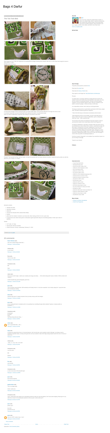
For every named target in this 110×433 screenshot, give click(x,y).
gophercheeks (11, 384)
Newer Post (6, 424)
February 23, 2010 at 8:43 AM (14, 418)
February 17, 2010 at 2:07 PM (14, 326)
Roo (8, 361)
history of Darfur (82, 90)
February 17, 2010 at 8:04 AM (14, 244)
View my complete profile (77, 26)
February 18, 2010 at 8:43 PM (14, 411)
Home (36, 424)
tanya (9, 294)
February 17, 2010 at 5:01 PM (14, 336)
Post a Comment (9, 421)
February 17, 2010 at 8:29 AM (14, 252)
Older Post (66, 424)
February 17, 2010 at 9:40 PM (14, 365)
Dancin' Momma (11, 240)
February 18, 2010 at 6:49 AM (14, 380)
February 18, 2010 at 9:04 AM (14, 390)
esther (9, 323)
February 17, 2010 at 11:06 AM (14, 298)
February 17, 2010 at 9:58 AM (14, 270)
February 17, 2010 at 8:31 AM (14, 259)
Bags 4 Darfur (12, 6)
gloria (9, 415)
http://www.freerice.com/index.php (93, 93)
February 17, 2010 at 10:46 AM (14, 290)
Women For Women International (80, 200)
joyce (9, 285)
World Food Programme (78, 201)
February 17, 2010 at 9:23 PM (14, 357)
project (80, 88)
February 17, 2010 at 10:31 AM (14, 281)
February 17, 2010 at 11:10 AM (14, 307)
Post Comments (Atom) (14, 426)
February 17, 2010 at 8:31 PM (14, 344)
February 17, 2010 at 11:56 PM (14, 372)
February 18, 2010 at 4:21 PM (14, 399)
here (89, 85)
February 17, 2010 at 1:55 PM (14, 318)
